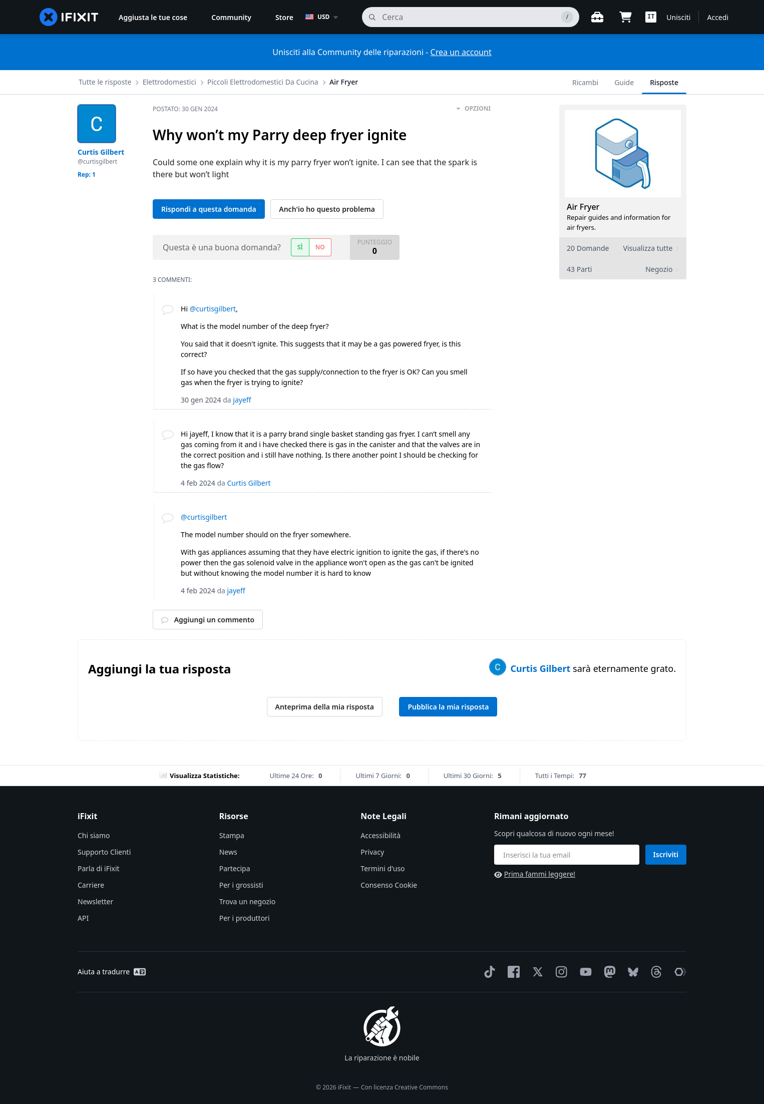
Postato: (185, 109)
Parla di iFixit (99, 868)
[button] (650, 17)
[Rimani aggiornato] (566, 855)
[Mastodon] (608, 972)
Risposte (664, 82)
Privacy (372, 852)
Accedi (717, 17)
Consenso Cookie (388, 885)
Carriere (91, 885)
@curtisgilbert (213, 308)
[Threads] (654, 972)
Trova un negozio (247, 901)
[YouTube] (584, 972)
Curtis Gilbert (541, 668)
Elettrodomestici (169, 82)
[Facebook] (512, 972)
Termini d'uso (382, 868)
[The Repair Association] (678, 972)
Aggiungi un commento (207, 619)
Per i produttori (244, 918)
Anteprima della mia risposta (324, 706)
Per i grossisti (241, 885)
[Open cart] (625, 17)
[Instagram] (560, 972)
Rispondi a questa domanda (208, 209)
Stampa (231, 835)
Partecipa (234, 868)
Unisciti (678, 17)
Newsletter (95, 901)
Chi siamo (94, 835)
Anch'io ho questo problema (327, 209)
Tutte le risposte (105, 82)
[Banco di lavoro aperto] (597, 17)
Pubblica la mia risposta (448, 706)
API (83, 918)
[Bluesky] (631, 972)
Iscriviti (665, 854)
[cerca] (470, 17)
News (228, 852)
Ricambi (585, 82)
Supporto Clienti (104, 852)
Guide (624, 82)
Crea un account (461, 52)
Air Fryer (343, 82)
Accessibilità (380, 835)
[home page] (69, 17)
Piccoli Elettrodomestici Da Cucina (262, 82)
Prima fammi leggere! (534, 874)
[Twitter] (536, 972)
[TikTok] (488, 972)
